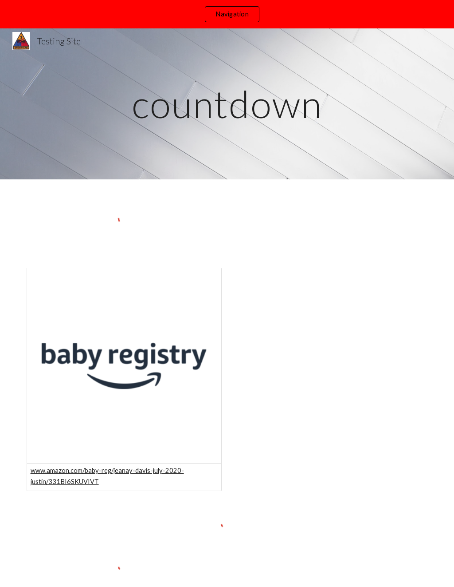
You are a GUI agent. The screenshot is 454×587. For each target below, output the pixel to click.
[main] (227, 103)
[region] (227, 14)
